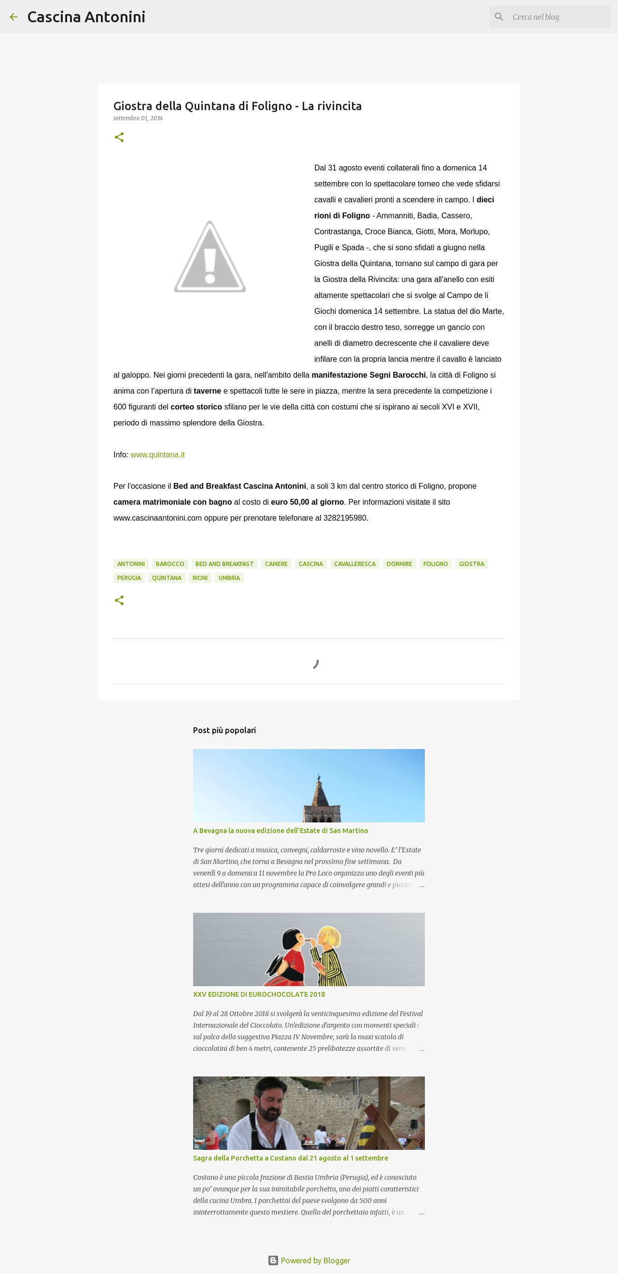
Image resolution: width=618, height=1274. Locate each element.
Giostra (471, 564)
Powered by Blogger (309, 1260)
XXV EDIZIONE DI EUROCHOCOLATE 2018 (259, 994)
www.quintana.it (158, 455)
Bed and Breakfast (225, 564)
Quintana (167, 578)
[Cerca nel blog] (559, 16)
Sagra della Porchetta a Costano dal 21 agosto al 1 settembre (290, 1158)
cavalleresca (355, 564)
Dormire (399, 564)
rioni (200, 578)
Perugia (129, 578)
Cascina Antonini (86, 16)
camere (276, 564)
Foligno (435, 564)
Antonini (131, 564)
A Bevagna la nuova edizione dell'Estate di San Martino (280, 831)
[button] (119, 137)
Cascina (311, 564)
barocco (170, 564)
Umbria (229, 578)
